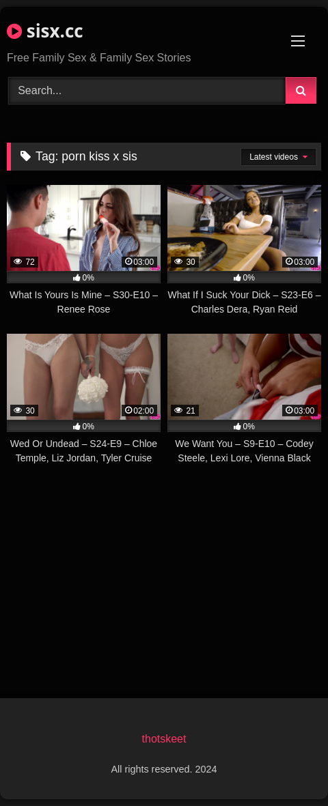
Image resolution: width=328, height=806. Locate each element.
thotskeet (164, 739)
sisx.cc (45, 30)
